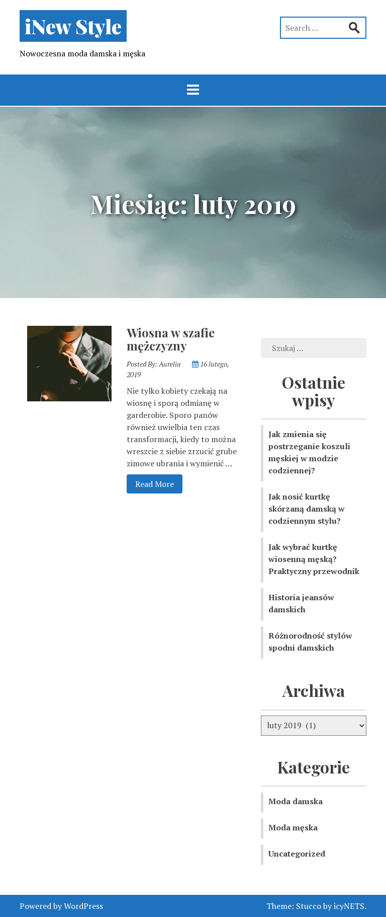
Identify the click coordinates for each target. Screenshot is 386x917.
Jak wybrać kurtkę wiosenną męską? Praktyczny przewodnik (313, 559)
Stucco (308, 905)
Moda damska (295, 801)
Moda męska (293, 827)
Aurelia (169, 364)
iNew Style (73, 26)
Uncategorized (296, 853)
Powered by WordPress (61, 905)
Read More (150, 483)
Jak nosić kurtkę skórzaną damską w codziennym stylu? (306, 508)
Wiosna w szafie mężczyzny (171, 339)
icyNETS (349, 905)
